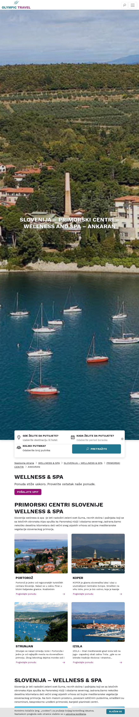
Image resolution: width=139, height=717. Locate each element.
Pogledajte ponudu (40, 594)
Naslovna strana (24, 463)
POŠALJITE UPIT (28, 491)
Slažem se (115, 711)
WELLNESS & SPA (49, 463)
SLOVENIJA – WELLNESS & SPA (83, 463)
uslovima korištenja (76, 714)
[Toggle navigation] (132, 5)
